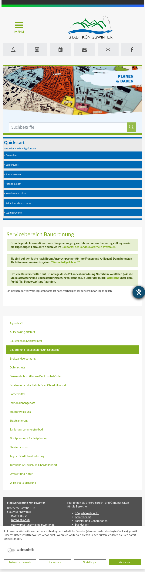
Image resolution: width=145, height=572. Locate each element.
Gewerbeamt (83, 517)
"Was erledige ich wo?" (65, 262)
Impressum (55, 562)
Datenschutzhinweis (20, 562)
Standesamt (82, 524)
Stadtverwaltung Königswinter (26, 502)
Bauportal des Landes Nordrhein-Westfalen (89, 247)
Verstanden (125, 562)
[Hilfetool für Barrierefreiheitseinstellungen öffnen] (139, 292)
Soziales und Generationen (91, 521)
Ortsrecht (113, 278)
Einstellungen (90, 562)
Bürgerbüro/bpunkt (87, 513)
